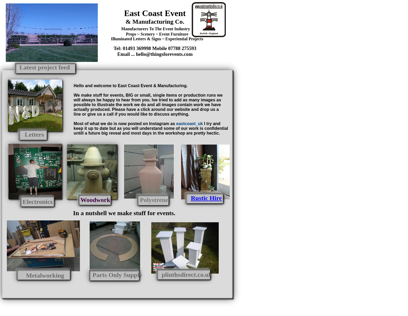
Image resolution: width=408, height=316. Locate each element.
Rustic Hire (206, 198)
